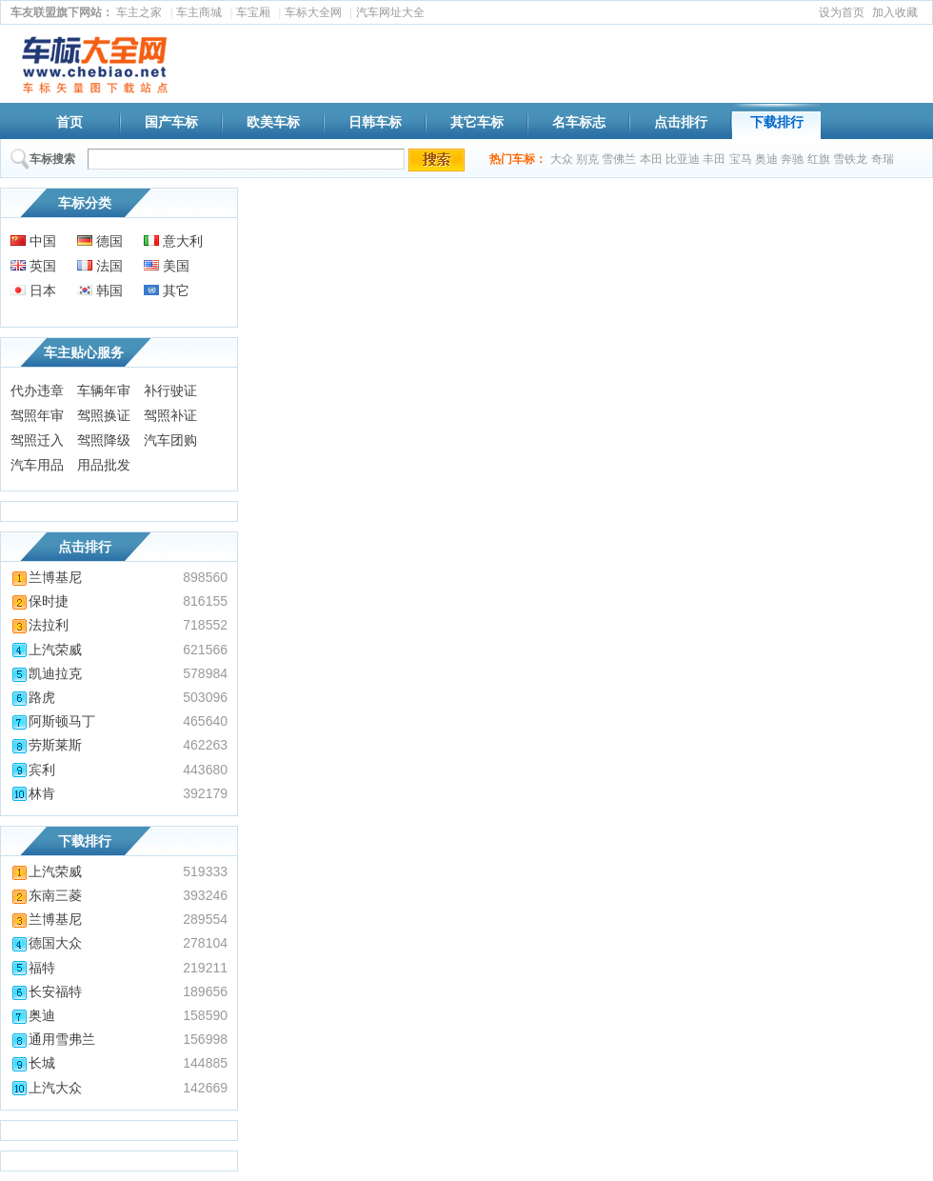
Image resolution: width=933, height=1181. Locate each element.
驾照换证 (103, 415)
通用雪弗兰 (52, 1039)
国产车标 (171, 122)
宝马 (740, 159)
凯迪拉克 (46, 673)
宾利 (32, 769)
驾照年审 (37, 415)
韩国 (100, 290)
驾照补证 (170, 415)
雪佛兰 (619, 159)
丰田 (714, 159)
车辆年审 (103, 390)
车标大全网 (313, 12)
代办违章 (37, 390)
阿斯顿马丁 (52, 721)
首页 (69, 122)
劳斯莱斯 (46, 744)
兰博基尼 (46, 577)
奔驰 (792, 159)
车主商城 (199, 12)
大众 (561, 159)
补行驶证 (170, 390)
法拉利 (39, 624)
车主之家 (139, 12)
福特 (32, 967)
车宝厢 (253, 12)
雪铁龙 (850, 159)
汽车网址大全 (390, 12)
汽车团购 (170, 440)
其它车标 (477, 122)
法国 (100, 265)
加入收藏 (895, 12)
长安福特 (46, 991)
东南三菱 (46, 895)
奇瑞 (882, 159)
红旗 (818, 159)
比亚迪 (682, 159)
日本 (33, 290)
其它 (166, 290)
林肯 (32, 793)
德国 (100, 241)
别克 (587, 159)
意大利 (173, 241)
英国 (33, 265)
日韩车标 (375, 122)
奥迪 (766, 159)
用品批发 (103, 464)
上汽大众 (46, 1087)
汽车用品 (37, 464)
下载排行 (777, 122)
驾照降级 (103, 440)
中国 (33, 241)
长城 (32, 1063)
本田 (651, 159)
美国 (166, 265)
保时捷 (39, 601)
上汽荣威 (46, 649)
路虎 (32, 697)
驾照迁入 (37, 440)
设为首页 (841, 12)
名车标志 (578, 122)
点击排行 (680, 122)
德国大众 (46, 943)
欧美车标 (273, 122)
